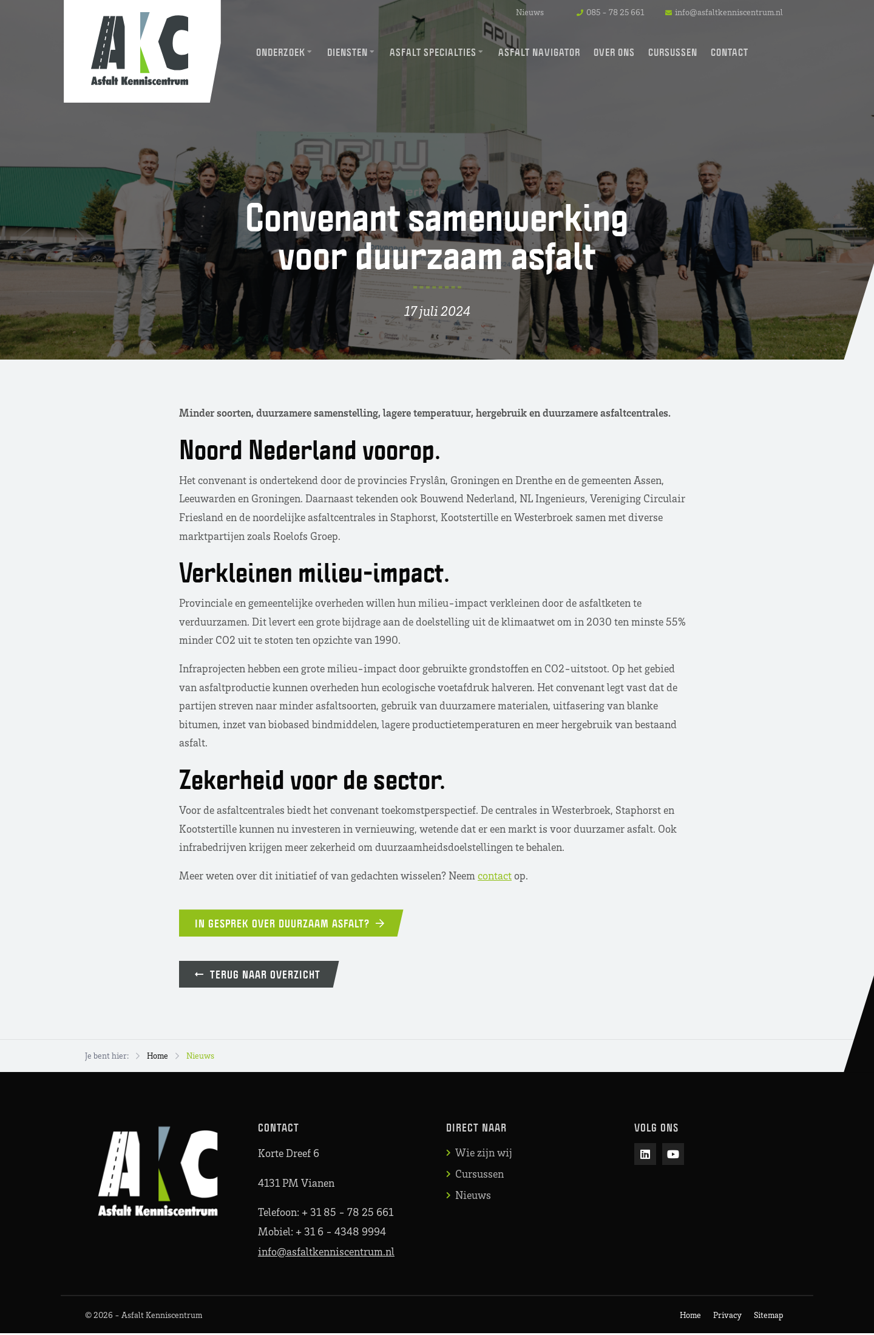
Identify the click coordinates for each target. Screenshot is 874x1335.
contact (495, 875)
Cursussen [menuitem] (672, 52)
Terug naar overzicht (260, 975)
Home (157, 1057)
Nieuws (530, 12)
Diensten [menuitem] (347, 52)
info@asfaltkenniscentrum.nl (326, 1253)
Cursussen (479, 1175)
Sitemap (768, 1317)
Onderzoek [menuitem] (280, 52)
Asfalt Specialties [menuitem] (433, 52)
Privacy (727, 1317)
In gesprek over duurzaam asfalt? (292, 923)
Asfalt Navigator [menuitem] (539, 52)
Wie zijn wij (483, 1154)
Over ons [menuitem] (614, 52)
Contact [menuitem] (729, 52)
